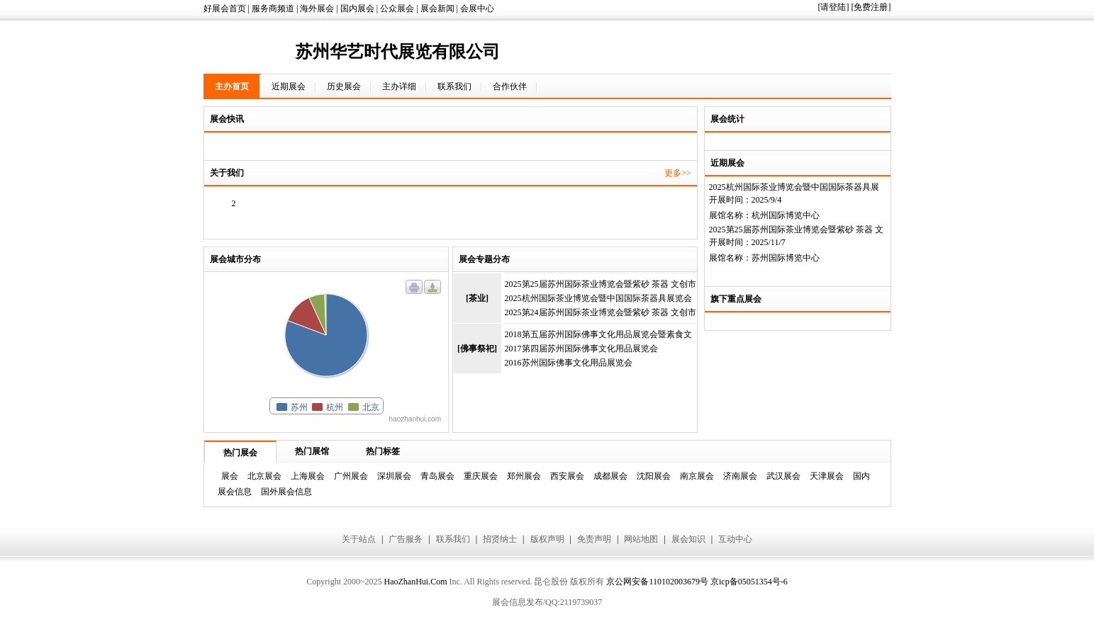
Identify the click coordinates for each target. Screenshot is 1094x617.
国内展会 (357, 8)
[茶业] (477, 298)
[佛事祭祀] (477, 348)
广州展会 (351, 476)
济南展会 (740, 476)
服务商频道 (273, 8)
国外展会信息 (286, 492)
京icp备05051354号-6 (749, 582)
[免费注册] (871, 7)
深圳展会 (394, 476)
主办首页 (232, 86)
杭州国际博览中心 (786, 215)
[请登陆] (833, 7)
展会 (229, 476)
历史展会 (344, 86)
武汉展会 (783, 476)
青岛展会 (437, 476)
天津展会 (827, 476)
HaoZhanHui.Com (415, 582)
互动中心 (735, 539)
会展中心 (477, 8)
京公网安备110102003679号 (657, 582)
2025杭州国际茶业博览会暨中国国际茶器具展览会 (598, 298)
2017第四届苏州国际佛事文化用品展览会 (581, 348)
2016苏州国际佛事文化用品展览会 (568, 363)
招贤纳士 (500, 539)
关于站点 (359, 539)
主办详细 (399, 86)
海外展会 (317, 8)
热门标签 (383, 451)
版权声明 (547, 539)
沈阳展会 (654, 476)
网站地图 (641, 539)
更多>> (677, 173)
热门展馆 (312, 451)
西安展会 (567, 476)
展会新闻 (437, 8)
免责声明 (594, 539)
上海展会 (308, 476)
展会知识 (688, 539)
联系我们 (454, 86)
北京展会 (264, 476)
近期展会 (289, 86)
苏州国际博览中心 (786, 258)
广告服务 (406, 539)
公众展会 (397, 8)
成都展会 (610, 476)
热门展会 (240, 453)
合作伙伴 (510, 86)
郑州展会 (524, 476)
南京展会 (697, 476)
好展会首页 (224, 8)
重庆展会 (481, 476)
